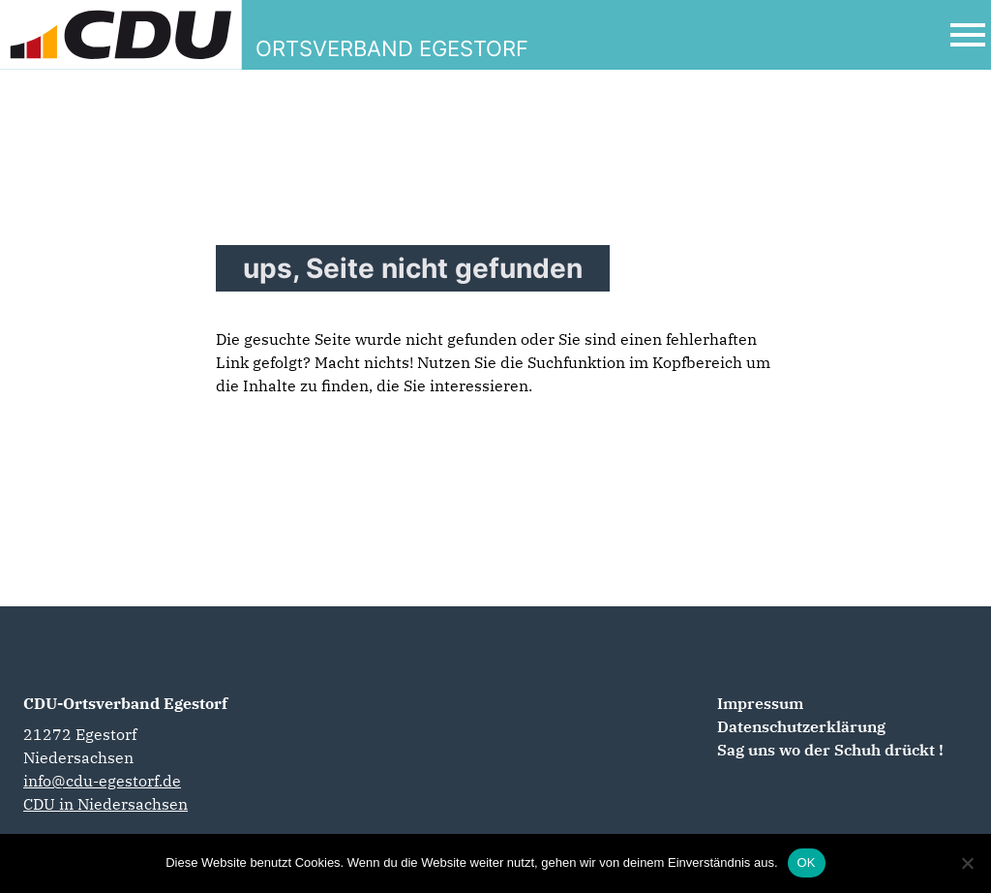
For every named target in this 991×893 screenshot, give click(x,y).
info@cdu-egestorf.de (102, 780)
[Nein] (966, 863)
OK (806, 862)
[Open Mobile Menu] (968, 35)
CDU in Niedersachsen (105, 804)
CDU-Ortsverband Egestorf (125, 703)
